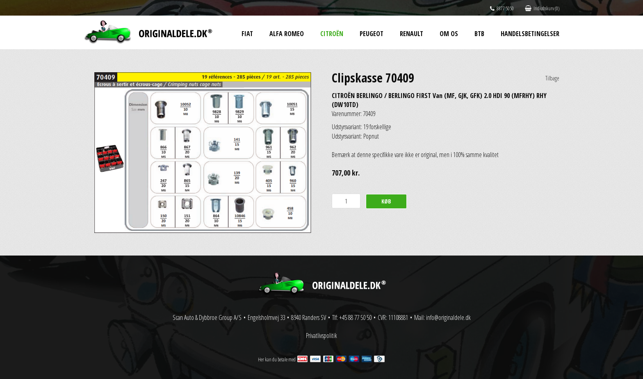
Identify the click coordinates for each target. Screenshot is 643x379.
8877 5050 (502, 8)
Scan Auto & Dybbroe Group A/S (207, 317)
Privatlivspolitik (321, 335)
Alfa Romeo (286, 33)
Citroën (331, 33)
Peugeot (371, 33)
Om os (449, 33)
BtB (479, 33)
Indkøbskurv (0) (542, 8)
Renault (411, 33)
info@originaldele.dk (448, 317)
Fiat (247, 33)
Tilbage (552, 78)
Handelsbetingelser (530, 33)
